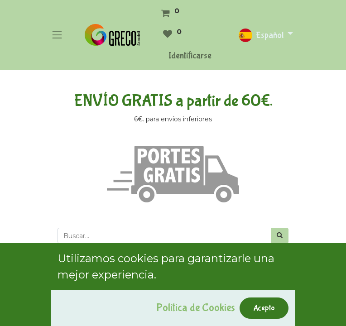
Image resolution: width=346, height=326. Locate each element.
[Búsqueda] (279, 236)
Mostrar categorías (87, 298)
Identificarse (189, 55)
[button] (70, 255)
